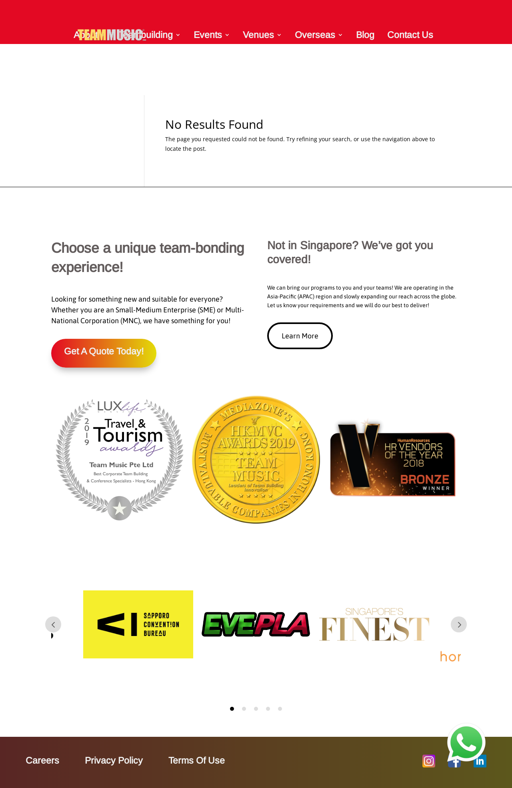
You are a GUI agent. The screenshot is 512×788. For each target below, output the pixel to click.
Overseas (315, 35)
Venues (258, 35)
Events (208, 35)
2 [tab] (244, 709)
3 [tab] (256, 709)
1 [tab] (232, 709)
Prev (53, 624)
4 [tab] (268, 709)
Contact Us (410, 35)
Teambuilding (145, 35)
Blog (365, 35)
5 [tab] (280, 709)
